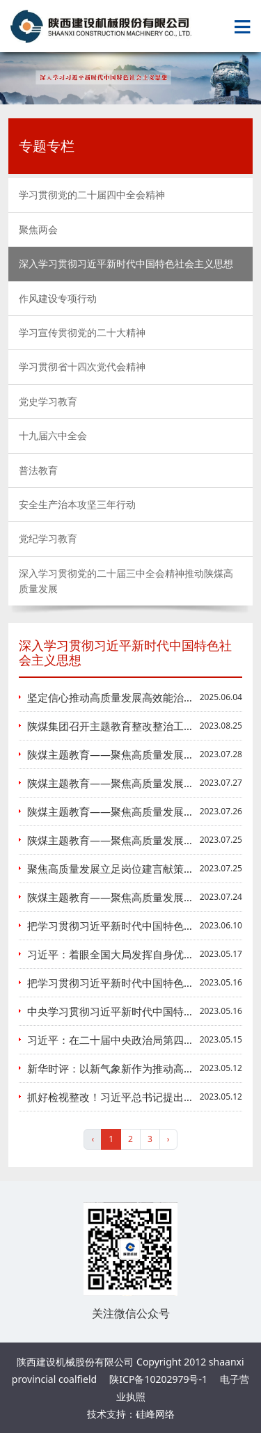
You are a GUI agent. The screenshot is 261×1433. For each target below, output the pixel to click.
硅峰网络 (155, 1413)
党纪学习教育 (48, 538)
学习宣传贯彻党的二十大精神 (82, 332)
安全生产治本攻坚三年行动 (77, 504)
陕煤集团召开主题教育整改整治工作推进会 (126, 726)
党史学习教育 (48, 401)
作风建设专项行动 (58, 298)
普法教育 (38, 470)
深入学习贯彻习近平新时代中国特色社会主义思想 (126, 263)
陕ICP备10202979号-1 (158, 1379)
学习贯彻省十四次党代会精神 (82, 366)
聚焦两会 (38, 229)
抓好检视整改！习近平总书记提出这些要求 (126, 1097)
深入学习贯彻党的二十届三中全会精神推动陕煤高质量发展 (126, 581)
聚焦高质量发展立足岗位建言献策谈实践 (121, 869)
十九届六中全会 (53, 435)
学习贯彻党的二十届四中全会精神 (92, 194)
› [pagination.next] (168, 1139)
